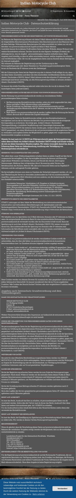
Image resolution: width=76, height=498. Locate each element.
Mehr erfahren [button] (39, 494)
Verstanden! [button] (62, 489)
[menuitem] (18, 11)
